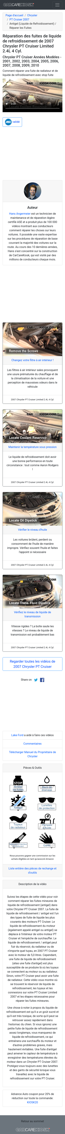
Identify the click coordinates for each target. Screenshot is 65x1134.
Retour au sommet (32, 1121)
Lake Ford (17, 735)
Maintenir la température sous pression (32, 447)
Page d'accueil (14, 15)
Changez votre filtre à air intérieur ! (32, 360)
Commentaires (32, 743)
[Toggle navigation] (57, 4)
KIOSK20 (32, 1102)
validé (12, 122)
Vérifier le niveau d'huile (32, 529)
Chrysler (32, 15)
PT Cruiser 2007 (19, 19)
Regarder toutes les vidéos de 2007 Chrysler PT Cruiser (32, 664)
